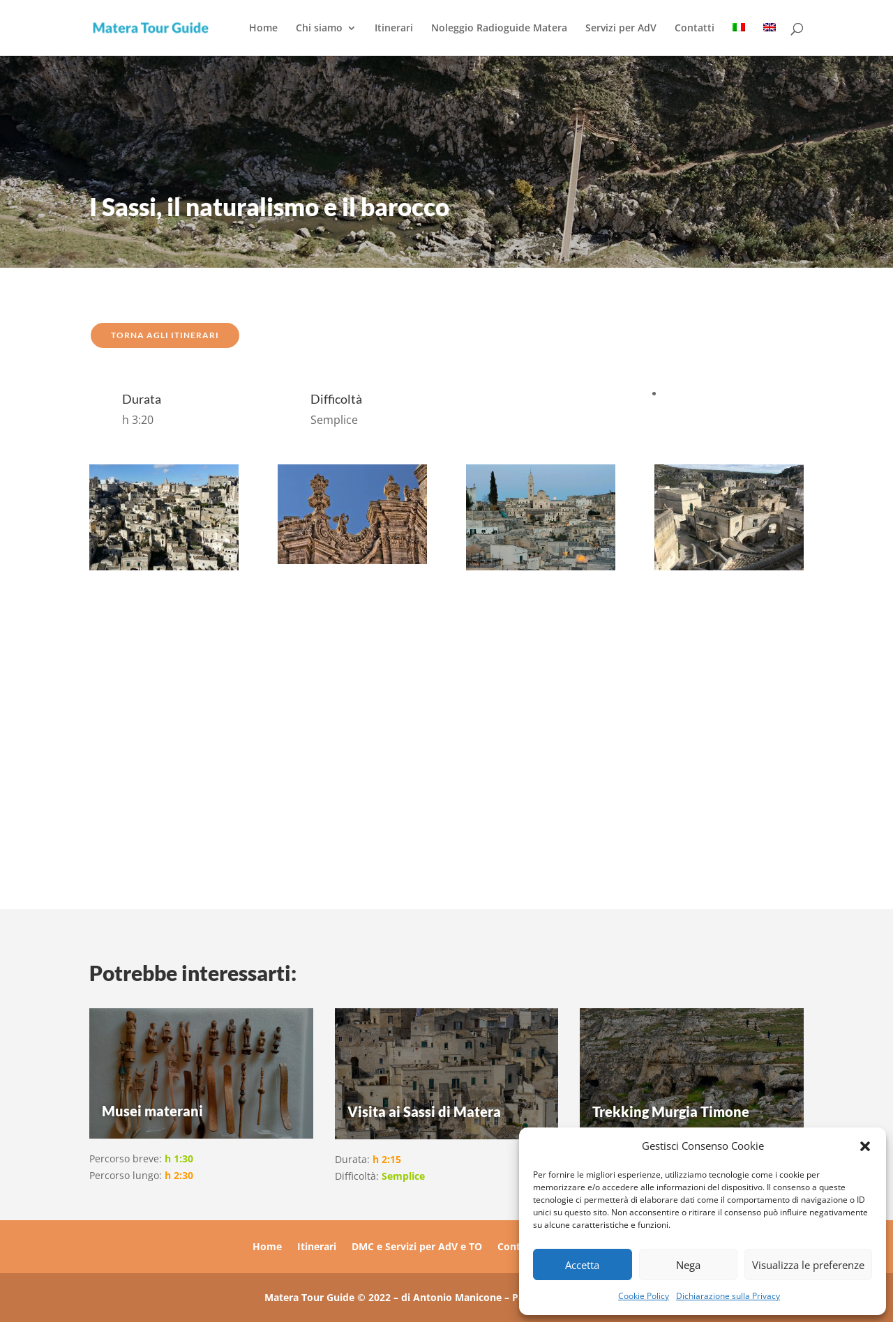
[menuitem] (739, 39)
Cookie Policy (643, 1296)
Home (263, 28)
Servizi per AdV (620, 28)
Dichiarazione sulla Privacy (728, 1296)
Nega (688, 1265)
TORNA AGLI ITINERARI (165, 335)
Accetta (582, 1265)
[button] (865, 1146)
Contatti (694, 28)
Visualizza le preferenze (808, 1265)
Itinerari (394, 28)
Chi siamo (319, 28)
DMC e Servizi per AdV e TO (417, 1247)
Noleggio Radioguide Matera (499, 28)
